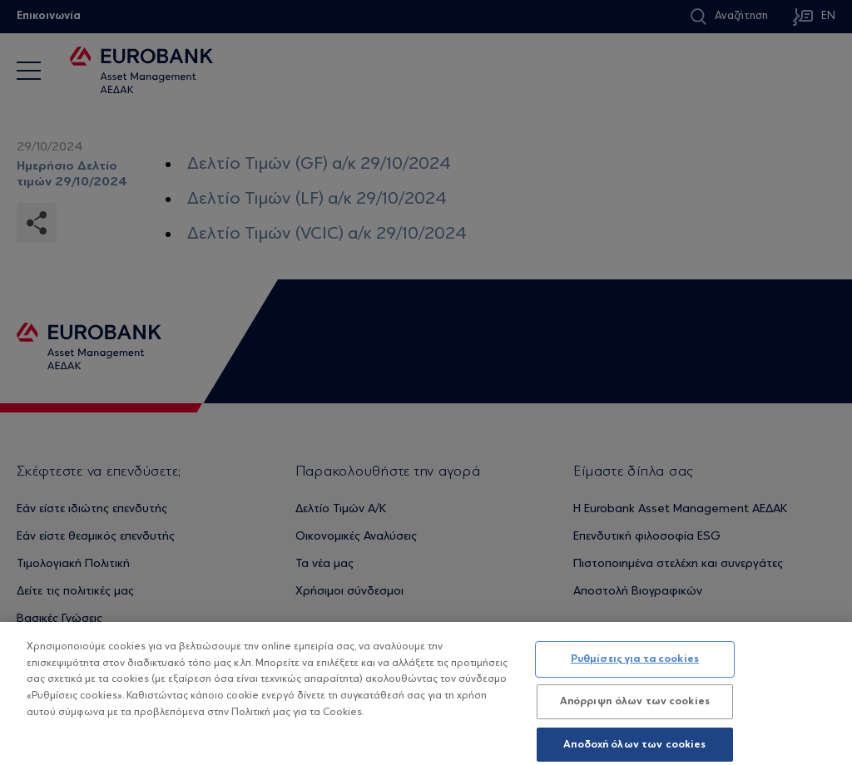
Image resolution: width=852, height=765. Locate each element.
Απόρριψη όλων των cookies (635, 711)
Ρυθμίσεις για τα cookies (635, 669)
